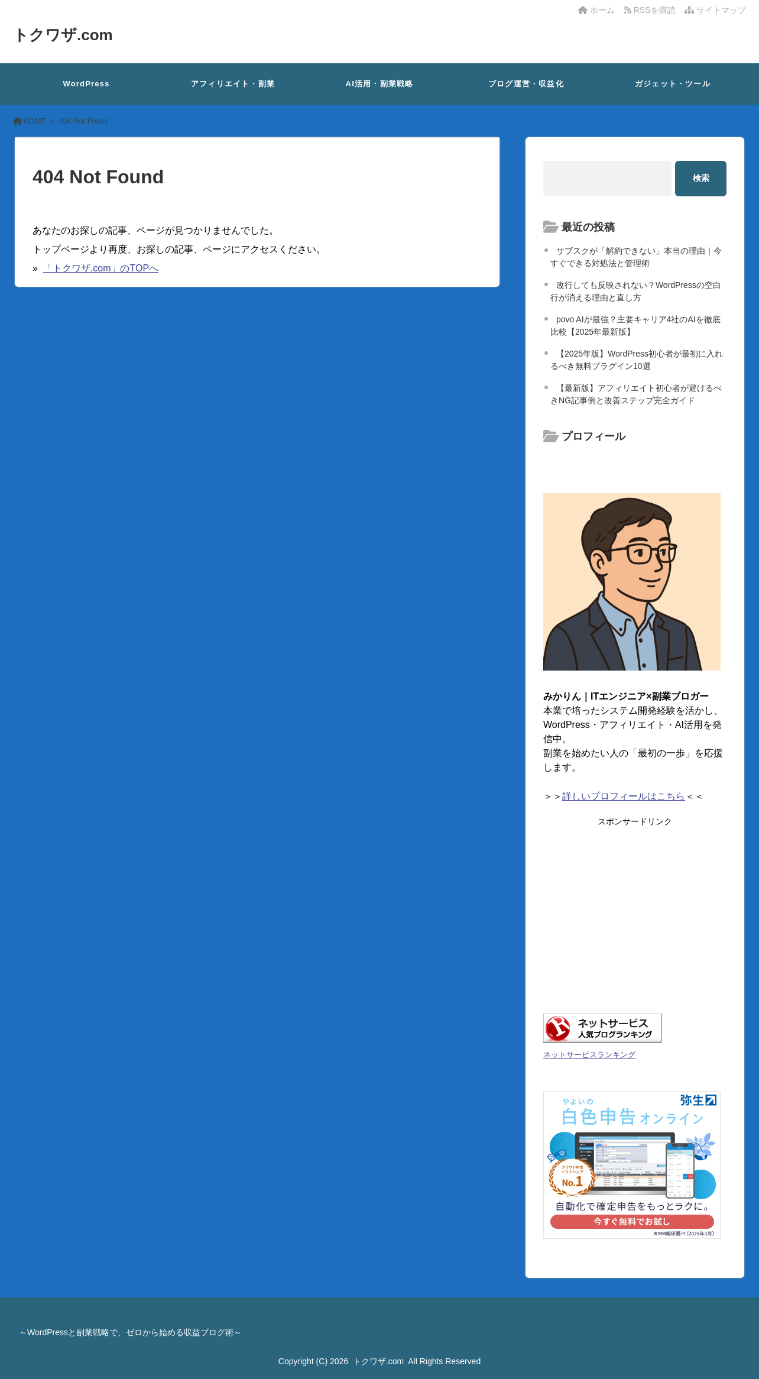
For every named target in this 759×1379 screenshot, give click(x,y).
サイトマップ (715, 10)
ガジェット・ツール (673, 83)
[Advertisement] (634, 910)
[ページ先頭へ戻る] (738, 1358)
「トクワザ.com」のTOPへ (100, 268)
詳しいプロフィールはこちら (623, 796)
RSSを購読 (652, 10)
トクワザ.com (63, 35)
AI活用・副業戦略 (380, 83)
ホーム (596, 10)
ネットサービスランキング (589, 1054)
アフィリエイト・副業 (233, 83)
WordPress (86, 83)
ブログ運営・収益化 (526, 83)
